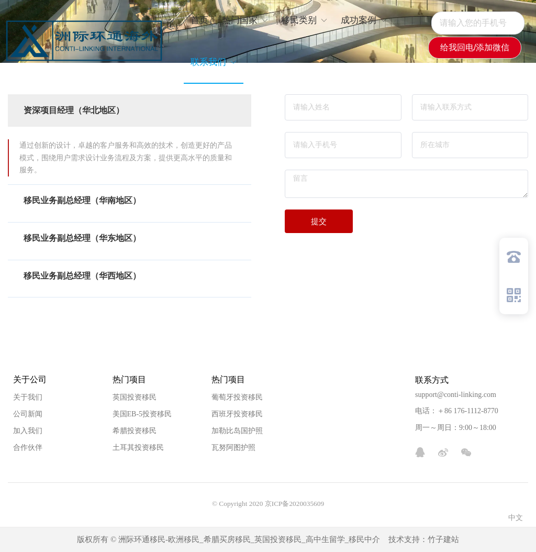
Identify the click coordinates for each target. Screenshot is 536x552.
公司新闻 (27, 414)
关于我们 (27, 397)
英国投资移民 (135, 397)
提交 (319, 221)
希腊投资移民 (135, 431)
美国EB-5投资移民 (142, 414)
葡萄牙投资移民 (237, 397)
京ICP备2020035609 (294, 503)
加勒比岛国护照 (237, 431)
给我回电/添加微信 (474, 47)
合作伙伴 (27, 447)
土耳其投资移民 (138, 447)
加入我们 (27, 431)
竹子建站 (443, 539)
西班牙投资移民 (237, 414)
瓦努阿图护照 (233, 447)
